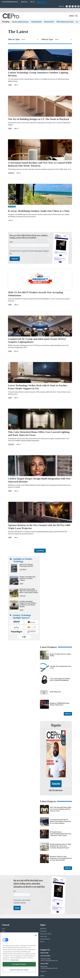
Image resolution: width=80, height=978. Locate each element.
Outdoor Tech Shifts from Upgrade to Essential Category (27, 578)
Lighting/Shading (45, 917)
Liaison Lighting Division (20, 22)
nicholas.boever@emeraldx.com (49, 946)
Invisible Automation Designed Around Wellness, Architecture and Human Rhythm (27, 604)
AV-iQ (32, 2)
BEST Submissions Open (65, 22)
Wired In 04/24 (49, 22)
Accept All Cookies (19, 964)
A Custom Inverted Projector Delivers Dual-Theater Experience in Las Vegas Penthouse (60, 799)
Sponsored (5, 919)
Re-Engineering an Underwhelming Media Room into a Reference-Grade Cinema (60, 811)
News (10, 85)
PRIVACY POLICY (49, 971)
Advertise (24, 2)
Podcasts (4, 922)
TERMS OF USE (39, 971)
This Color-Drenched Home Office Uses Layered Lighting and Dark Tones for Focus (60, 787)
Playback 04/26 (36, 22)
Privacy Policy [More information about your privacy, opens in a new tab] (14, 960)
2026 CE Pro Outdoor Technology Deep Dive (26, 565)
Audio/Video (43, 914)
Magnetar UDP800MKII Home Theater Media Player (59, 704)
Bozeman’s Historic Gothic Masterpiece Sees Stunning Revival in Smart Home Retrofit (61, 836)
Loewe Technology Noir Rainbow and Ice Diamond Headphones (60, 679)
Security (42, 919)
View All (68, 714)
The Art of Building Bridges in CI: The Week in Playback (38, 119)
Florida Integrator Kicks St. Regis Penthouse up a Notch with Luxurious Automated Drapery (60, 824)
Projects (11, 444)
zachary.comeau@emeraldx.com (49, 938)
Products (11, 173)
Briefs (3, 909)
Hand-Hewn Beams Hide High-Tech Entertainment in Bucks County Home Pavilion (28, 590)
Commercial (43, 909)
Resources (23, 569)
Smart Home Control (45, 911)
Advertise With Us (7, 931)
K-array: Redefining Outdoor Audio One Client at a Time (39, 211)
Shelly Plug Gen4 (55, 692)
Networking (43, 906)
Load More (40, 551)
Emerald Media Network (10, 2)
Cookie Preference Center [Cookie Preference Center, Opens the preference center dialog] (19, 970)
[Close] (36, 935)
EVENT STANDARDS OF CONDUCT (51, 969)
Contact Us (44, 949)
